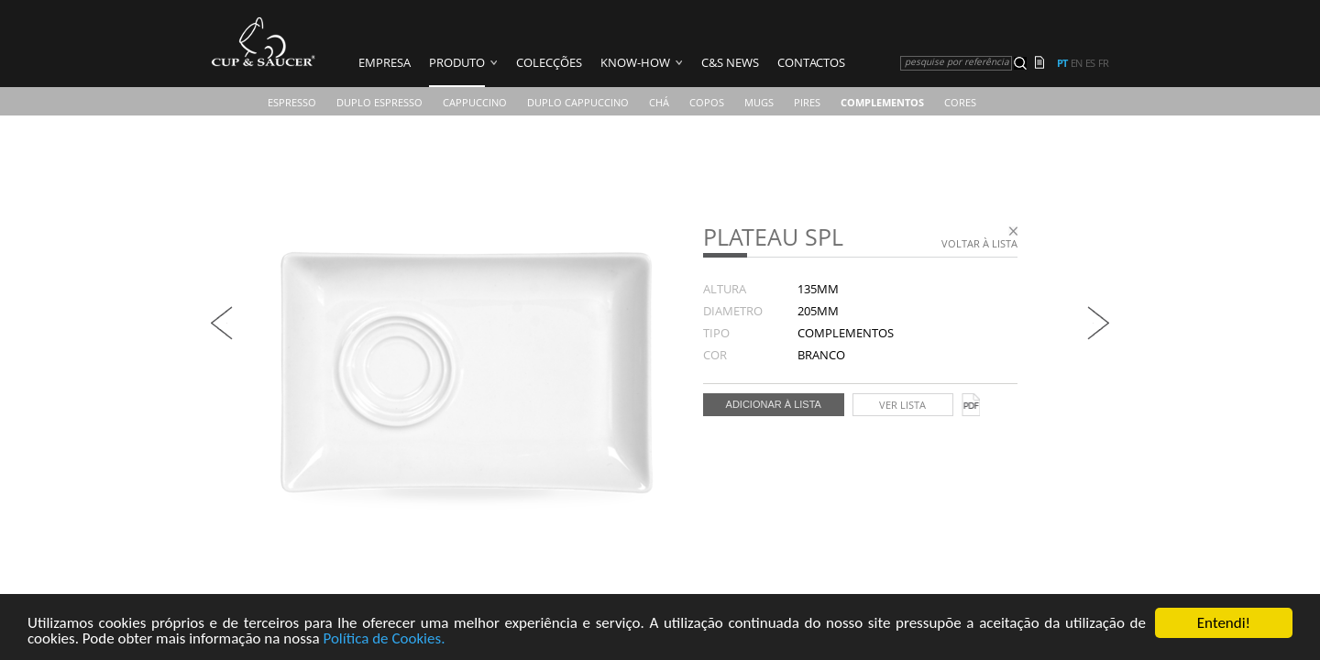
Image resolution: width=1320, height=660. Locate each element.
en (1076, 63)
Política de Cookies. (384, 639)
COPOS (706, 102)
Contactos (811, 62)
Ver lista (902, 405)
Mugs (759, 102)
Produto (457, 62)
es (1089, 63)
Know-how (635, 62)
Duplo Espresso (379, 102)
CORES (960, 102)
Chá (659, 102)
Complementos (882, 102)
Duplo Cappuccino (578, 102)
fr (1103, 63)
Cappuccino (475, 102)
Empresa (384, 62)
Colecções (549, 62)
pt (1062, 63)
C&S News (730, 62)
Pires (807, 102)
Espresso (292, 102)
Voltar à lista (979, 243)
